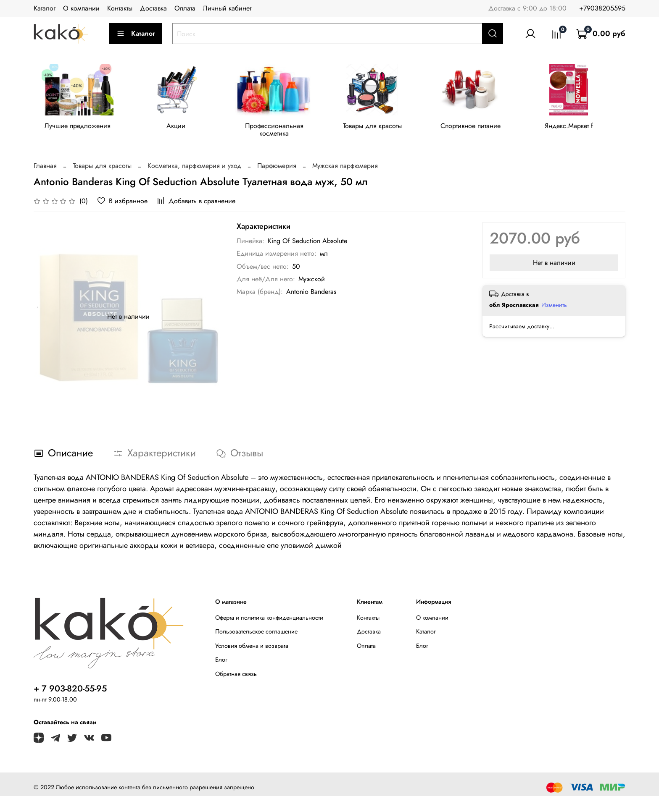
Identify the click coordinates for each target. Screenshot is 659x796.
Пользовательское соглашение (256, 625)
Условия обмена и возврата (251, 639)
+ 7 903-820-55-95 (70, 682)
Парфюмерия (276, 159)
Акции (178, 127)
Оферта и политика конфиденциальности (269, 611)
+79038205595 (602, 8)
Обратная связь (236, 667)
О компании (81, 8)
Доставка (153, 8)
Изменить (554, 298)
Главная (45, 159)
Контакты (119, 8)
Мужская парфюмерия (345, 159)
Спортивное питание (480, 127)
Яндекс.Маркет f (580, 127)
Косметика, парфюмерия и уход (194, 159)
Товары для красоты (379, 127)
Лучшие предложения (79, 127)
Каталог (44, 8)
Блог (221, 653)
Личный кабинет (227, 8)
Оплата (184, 8)
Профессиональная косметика (279, 127)
